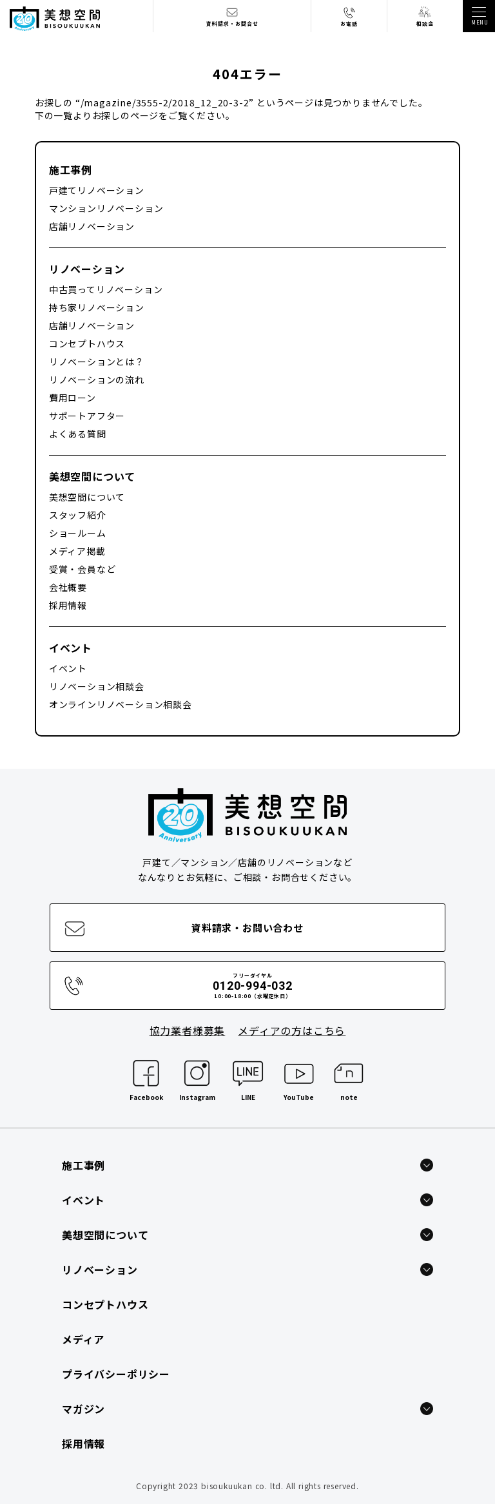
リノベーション (87, 268)
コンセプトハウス (87, 343)
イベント (70, 647)
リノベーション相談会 (96, 686)
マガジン (83, 1408)
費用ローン (72, 397)
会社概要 (68, 587)
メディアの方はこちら (291, 1030)
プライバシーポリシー (116, 1374)
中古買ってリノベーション (106, 289)
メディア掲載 (77, 551)
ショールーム (77, 532)
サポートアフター (87, 415)
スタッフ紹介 (77, 514)
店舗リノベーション (92, 226)
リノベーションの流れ (96, 379)
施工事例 (70, 169)
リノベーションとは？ (96, 361)
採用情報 (68, 605)
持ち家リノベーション (96, 307)
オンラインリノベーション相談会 (120, 704)
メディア (83, 1339)
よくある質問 (77, 433)
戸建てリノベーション (96, 190)
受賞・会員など (82, 569)
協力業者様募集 (188, 1030)
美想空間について (92, 476)
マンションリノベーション (106, 208)
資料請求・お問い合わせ (247, 927)
